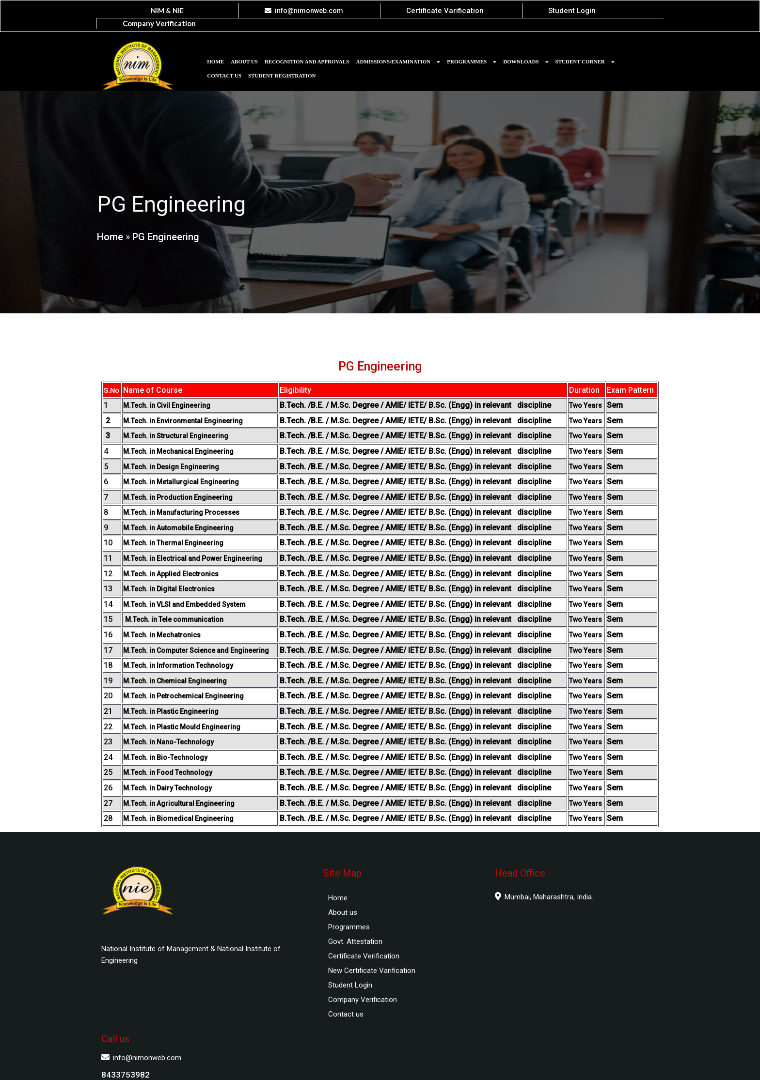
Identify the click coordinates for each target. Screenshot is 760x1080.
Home (109, 226)
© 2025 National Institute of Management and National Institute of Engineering (380, 1063)
